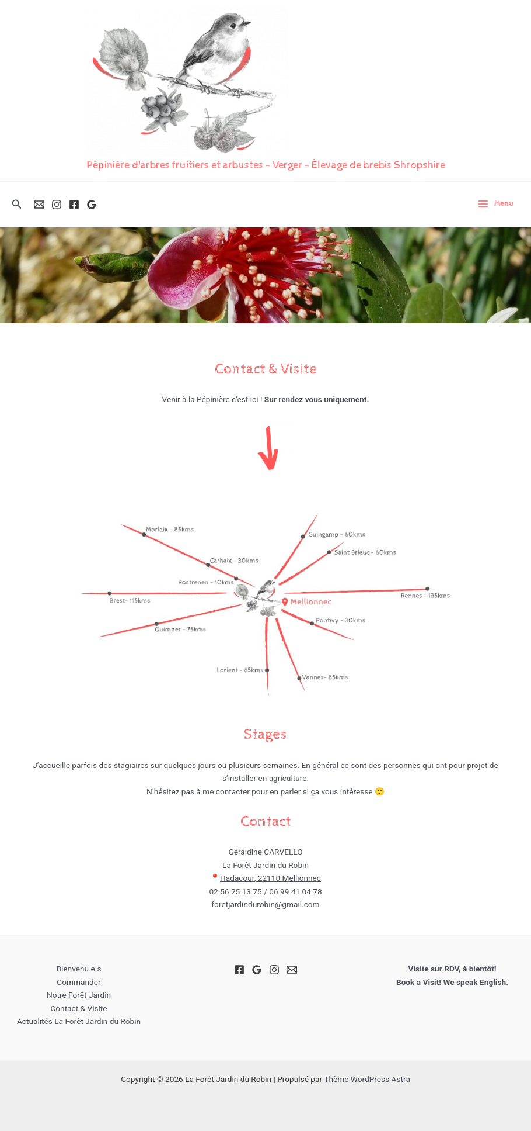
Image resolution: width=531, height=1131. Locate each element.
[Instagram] (56, 204)
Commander (78, 982)
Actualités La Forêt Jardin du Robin (79, 1021)
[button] (17, 204)
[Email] (39, 204)
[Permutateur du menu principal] (495, 204)
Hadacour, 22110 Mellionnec (270, 878)
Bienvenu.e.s (78, 968)
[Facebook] (74, 204)
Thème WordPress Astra (367, 1079)
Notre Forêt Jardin (79, 994)
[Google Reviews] (91, 204)
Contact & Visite (78, 1008)
